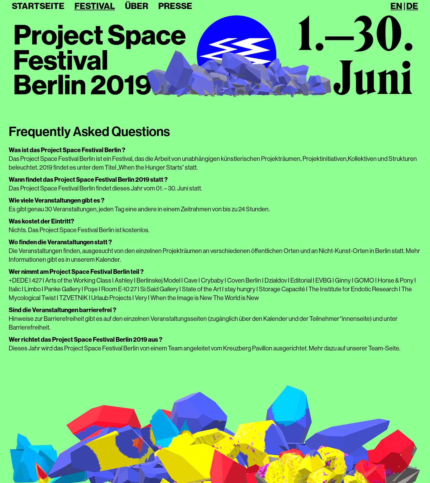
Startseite (38, 6)
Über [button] (136, 6)
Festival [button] (94, 6)
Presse (175, 6)
